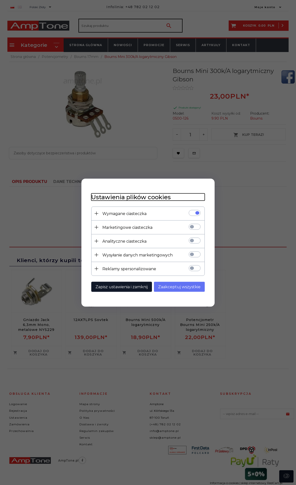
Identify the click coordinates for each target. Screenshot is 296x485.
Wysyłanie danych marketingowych (137, 254)
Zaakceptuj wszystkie (179, 286)
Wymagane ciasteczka (124, 213)
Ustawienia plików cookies (131, 196)
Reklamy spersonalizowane (129, 268)
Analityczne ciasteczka (124, 241)
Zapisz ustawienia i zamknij (121, 286)
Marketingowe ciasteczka (127, 227)
